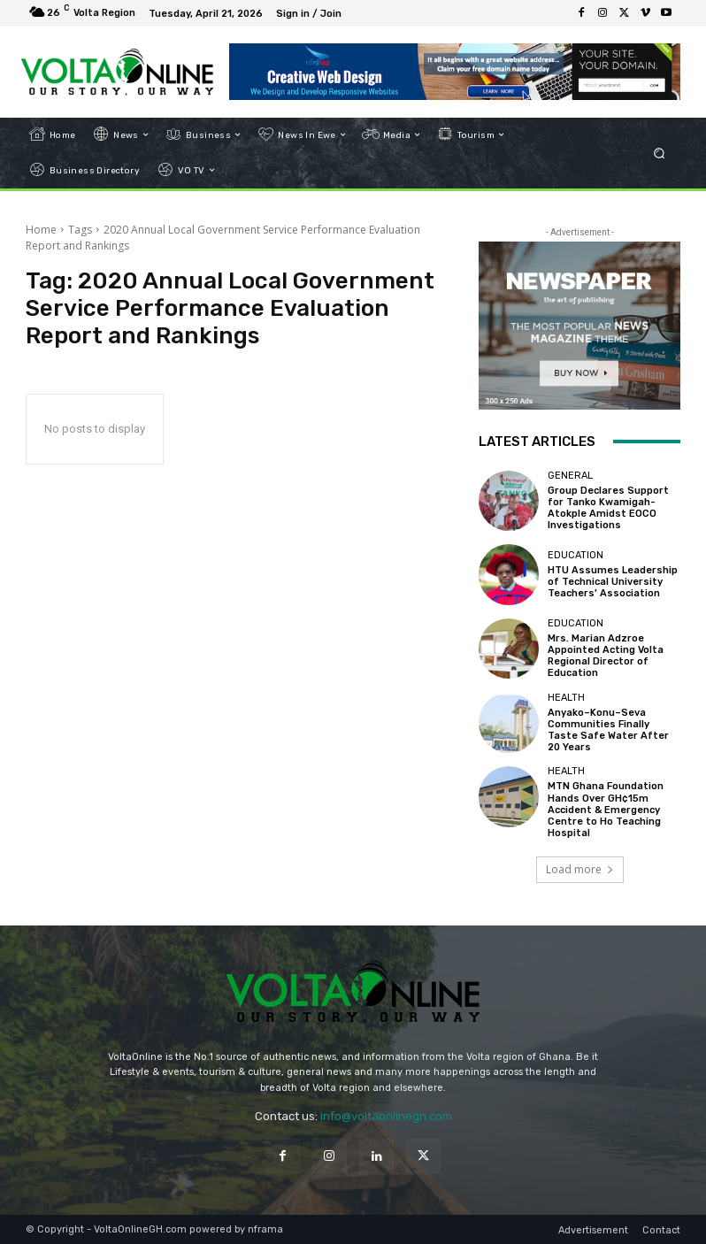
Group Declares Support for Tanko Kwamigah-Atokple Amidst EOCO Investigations (608, 508)
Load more (580, 869)
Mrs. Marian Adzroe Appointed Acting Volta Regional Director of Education (606, 656)
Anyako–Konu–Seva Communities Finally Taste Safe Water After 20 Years (608, 730)
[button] (659, 152)
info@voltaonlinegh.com (386, 1116)
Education (575, 555)
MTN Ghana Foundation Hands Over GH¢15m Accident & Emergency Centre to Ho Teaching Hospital (606, 809)
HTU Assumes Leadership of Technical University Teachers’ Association (613, 581)
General (570, 475)
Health (566, 698)
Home (41, 229)
